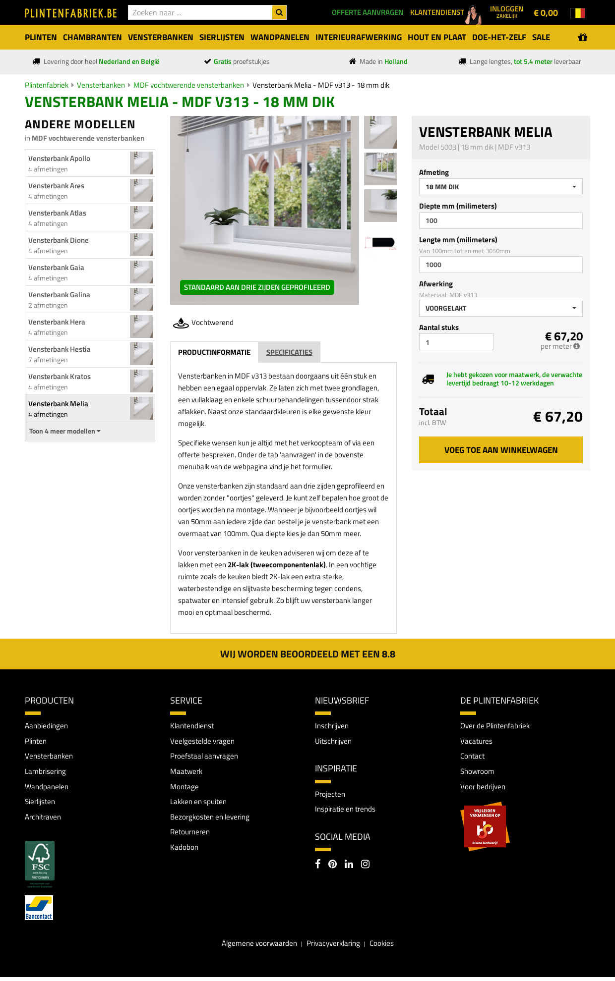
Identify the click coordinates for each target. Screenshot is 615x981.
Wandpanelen (48, 789)
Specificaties (289, 352)
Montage (185, 789)
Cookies (386, 947)
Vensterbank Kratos (59, 376)
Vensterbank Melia (58, 403)
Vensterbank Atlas (57, 212)
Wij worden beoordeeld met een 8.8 (307, 653)
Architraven (45, 820)
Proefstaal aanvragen (206, 757)
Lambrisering (47, 773)
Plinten (37, 742)
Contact (473, 757)
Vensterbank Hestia (59, 349)
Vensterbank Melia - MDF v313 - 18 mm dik (320, 85)
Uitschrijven (335, 742)
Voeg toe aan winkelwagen (501, 449)
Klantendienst (193, 726)
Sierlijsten (42, 804)
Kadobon (184, 851)
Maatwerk (187, 773)
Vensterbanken (101, 85)
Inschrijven (333, 726)
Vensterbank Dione (58, 240)
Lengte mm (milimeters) (458, 239)
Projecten (331, 795)
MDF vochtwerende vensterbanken (188, 85)
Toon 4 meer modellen (65, 431)
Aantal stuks (439, 327)
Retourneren (191, 836)
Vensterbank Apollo (59, 158)
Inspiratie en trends (348, 811)
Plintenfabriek (46, 85)
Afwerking (436, 283)
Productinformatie (214, 352)
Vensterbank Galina (59, 294)
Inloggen (506, 11)
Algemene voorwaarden (256, 947)
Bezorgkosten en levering (213, 820)
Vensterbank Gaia (56, 267)
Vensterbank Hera (56, 321)
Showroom (478, 773)
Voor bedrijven (484, 789)
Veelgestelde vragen (204, 742)
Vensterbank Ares (56, 185)
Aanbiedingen (48, 726)
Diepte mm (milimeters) (458, 206)
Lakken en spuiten (201, 804)
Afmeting (434, 172)
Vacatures (477, 742)
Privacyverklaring (334, 947)
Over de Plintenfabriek (498, 726)
